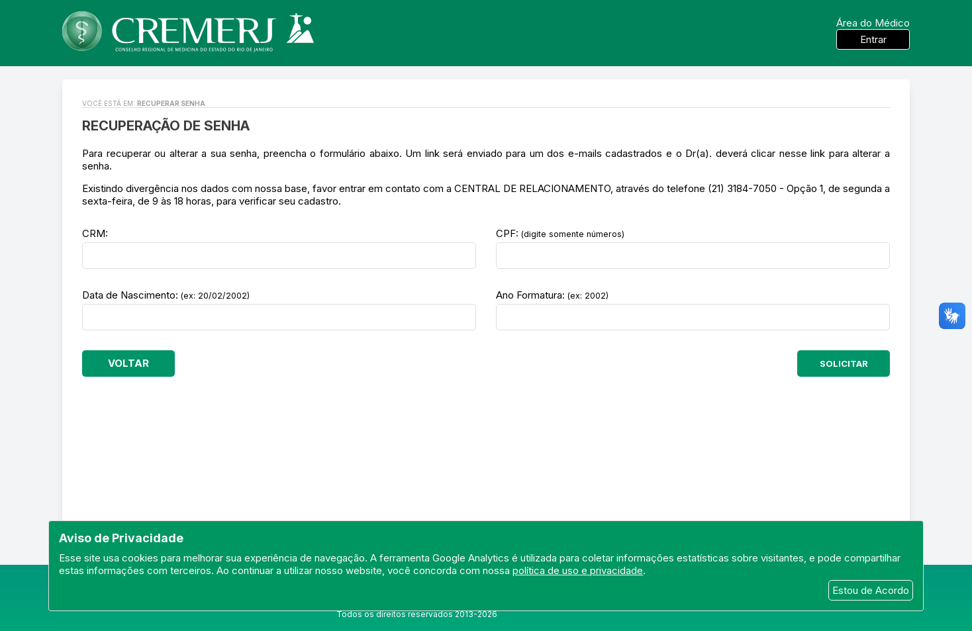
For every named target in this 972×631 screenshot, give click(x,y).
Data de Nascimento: (166, 295)
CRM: (95, 233)
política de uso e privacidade (577, 570)
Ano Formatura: (552, 295)
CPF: (560, 233)
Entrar (873, 39)
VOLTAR (128, 363)
